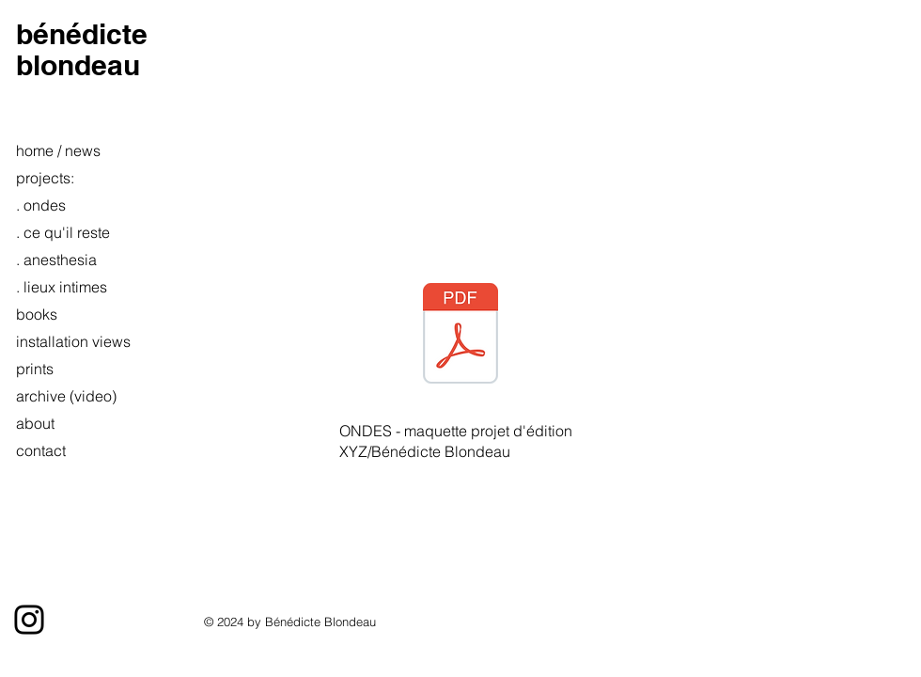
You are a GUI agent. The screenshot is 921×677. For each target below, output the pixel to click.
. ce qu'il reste (63, 232)
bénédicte (82, 34)
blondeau (78, 65)
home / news (58, 150)
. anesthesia (56, 259)
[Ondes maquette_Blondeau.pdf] (460, 335)
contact (41, 450)
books (36, 314)
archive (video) (64, 395)
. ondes (41, 205)
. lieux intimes (61, 286)
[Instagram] (29, 619)
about (35, 423)
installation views (64, 341)
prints (35, 368)
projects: (45, 177)
